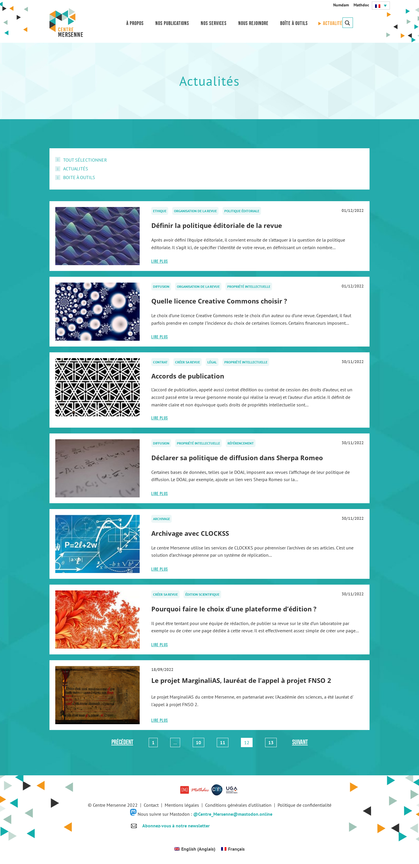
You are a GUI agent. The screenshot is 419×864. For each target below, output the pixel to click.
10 (200, 741)
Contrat (160, 362)
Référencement (241, 443)
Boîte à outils (294, 23)
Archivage (161, 519)
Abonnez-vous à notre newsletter (176, 826)
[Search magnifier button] (348, 23)
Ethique (159, 211)
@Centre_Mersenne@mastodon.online (232, 814)
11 (224, 741)
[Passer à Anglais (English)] (194, 849)
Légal (212, 362)
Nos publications (172, 23)
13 (272, 741)
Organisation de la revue (195, 211)
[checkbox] (209, 160)
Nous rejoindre (253, 23)
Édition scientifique (202, 594)
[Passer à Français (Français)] (233, 849)
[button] (381, 5)
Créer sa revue (187, 362)
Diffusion (161, 286)
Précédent (122, 742)
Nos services (214, 23)
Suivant (300, 742)
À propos (135, 23)
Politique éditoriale (241, 211)
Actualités (334, 23)
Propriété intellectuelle (248, 286)
